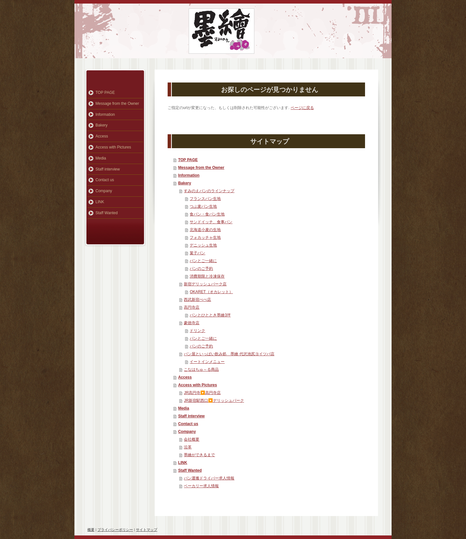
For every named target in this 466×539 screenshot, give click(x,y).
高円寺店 (191, 307)
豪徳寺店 (191, 323)
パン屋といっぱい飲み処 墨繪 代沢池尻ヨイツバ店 (229, 354)
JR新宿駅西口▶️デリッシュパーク (214, 400)
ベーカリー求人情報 (201, 486)
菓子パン (197, 253)
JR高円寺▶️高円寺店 (202, 392)
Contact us (188, 424)
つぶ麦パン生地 (203, 206)
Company (187, 431)
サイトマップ (146, 530)
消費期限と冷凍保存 (207, 276)
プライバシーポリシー (115, 530)
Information (188, 175)
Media (183, 408)
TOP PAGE (188, 160)
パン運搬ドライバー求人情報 (209, 478)
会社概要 (191, 439)
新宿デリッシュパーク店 (205, 284)
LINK (182, 462)
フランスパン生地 (205, 198)
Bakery (184, 183)
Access (185, 377)
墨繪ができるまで (199, 455)
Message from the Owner (201, 167)
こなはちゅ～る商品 (201, 369)
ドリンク (197, 330)
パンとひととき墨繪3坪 (210, 315)
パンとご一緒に (203, 260)
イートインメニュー (207, 361)
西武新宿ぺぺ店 (197, 299)
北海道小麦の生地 (205, 229)
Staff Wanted (190, 470)
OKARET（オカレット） (211, 292)
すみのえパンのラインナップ (209, 191)
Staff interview (191, 416)
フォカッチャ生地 (205, 237)
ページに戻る (302, 107)
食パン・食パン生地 (207, 214)
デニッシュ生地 (203, 245)
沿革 (188, 447)
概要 (90, 530)
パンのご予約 (201, 268)
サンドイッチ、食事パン (211, 222)
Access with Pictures (197, 385)
